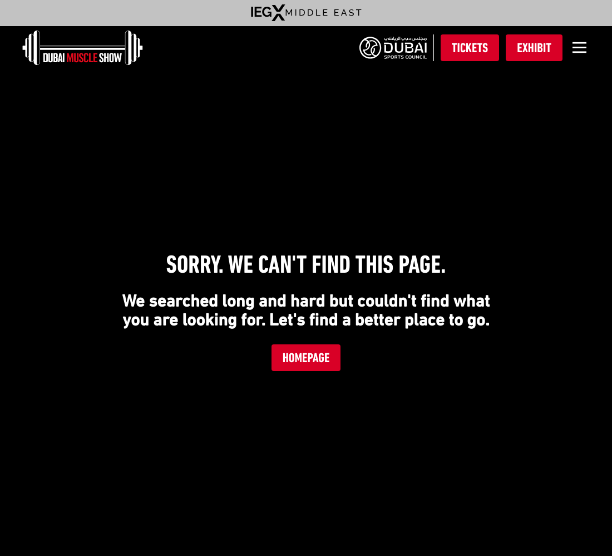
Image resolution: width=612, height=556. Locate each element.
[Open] (579, 47)
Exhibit (534, 47)
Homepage (306, 357)
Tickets (470, 47)
